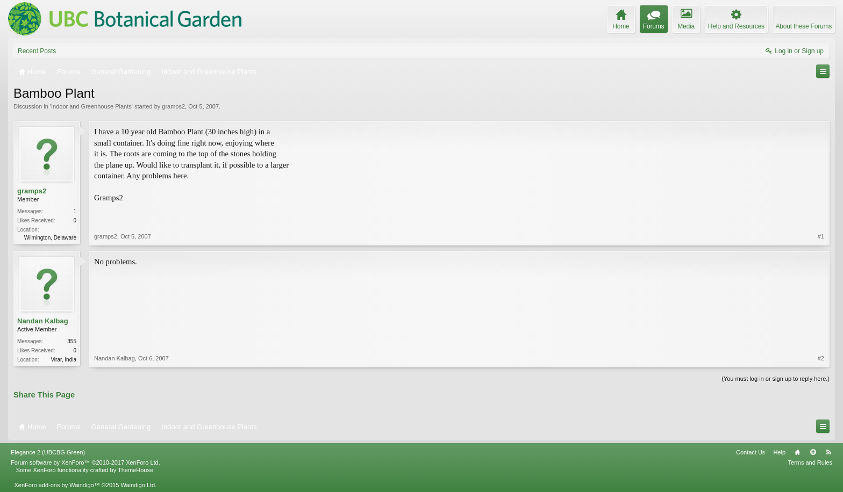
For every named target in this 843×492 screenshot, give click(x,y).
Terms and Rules (810, 462)
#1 (821, 236)
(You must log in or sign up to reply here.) (775, 378)
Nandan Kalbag (42, 321)
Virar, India (63, 360)
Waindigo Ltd (137, 485)
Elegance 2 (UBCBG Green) (48, 452)
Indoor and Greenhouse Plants (91, 106)
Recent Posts (37, 51)
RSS (828, 452)
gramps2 (173, 106)
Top (813, 452)
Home (797, 452)
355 (71, 341)
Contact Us (750, 452)
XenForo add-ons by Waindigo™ (56, 485)
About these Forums (804, 26)
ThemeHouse (135, 470)
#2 (821, 358)
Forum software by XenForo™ (85, 462)
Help (779, 452)
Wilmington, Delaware (50, 238)
